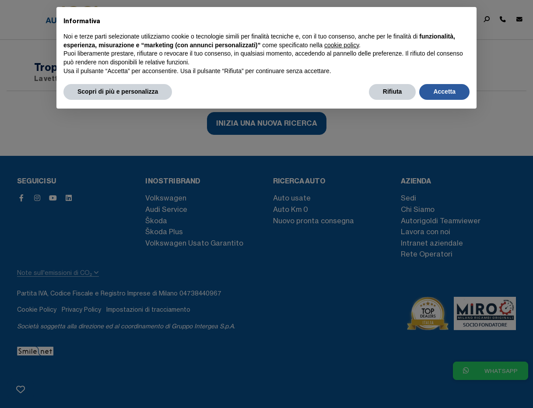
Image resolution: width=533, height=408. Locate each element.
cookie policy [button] (341, 45)
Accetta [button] (444, 91)
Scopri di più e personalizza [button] (117, 91)
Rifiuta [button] (392, 91)
